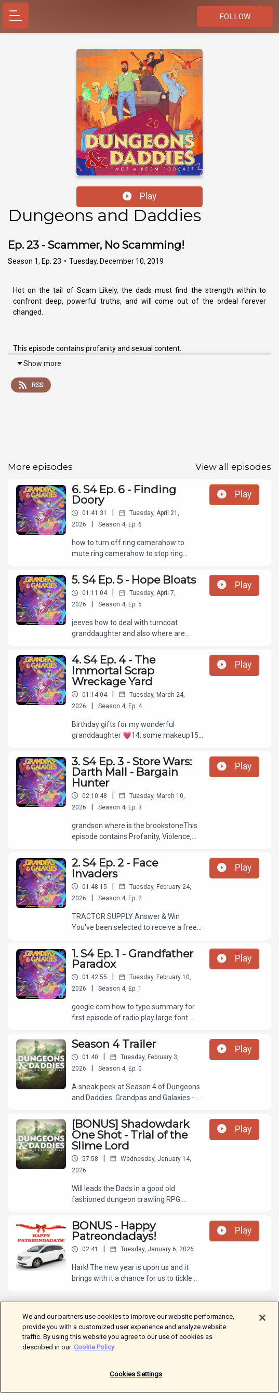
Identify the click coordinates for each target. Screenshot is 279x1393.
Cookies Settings (136, 1379)
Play (140, 196)
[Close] (262, 1322)
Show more (38, 363)
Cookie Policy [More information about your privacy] (94, 1351)
